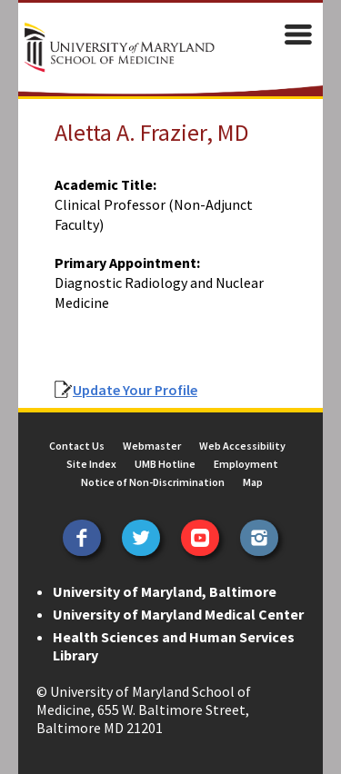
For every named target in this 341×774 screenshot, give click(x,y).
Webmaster (152, 445)
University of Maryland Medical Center (178, 614)
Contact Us (77, 445)
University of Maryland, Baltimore (164, 591)
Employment (246, 464)
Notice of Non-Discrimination (153, 482)
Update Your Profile (135, 390)
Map (253, 482)
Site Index (91, 464)
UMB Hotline (165, 464)
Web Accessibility (242, 445)
